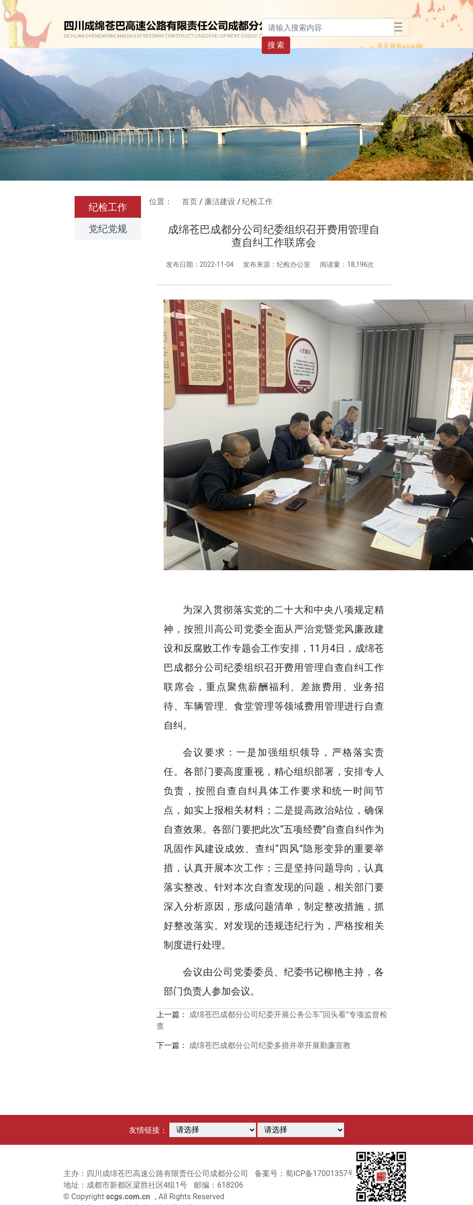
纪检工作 (108, 207)
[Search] (328, 27)
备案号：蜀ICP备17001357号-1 (308, 1173)
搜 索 (276, 45)
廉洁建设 (220, 201)
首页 (189, 201)
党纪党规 (108, 229)
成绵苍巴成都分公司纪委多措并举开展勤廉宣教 (270, 1045)
